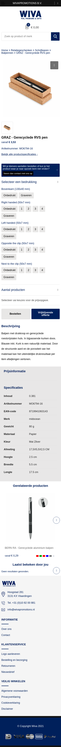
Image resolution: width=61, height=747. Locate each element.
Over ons (6, 629)
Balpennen (7, 52)
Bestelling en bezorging (14, 660)
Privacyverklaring (10, 696)
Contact (5, 635)
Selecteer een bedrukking (19, 182)
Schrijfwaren (42, 50)
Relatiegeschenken (21, 50)
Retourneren (8, 665)
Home (4, 50)
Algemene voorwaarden (14, 690)
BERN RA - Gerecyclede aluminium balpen (29, 547)
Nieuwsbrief (7, 671)
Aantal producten (13, 290)
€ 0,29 (11, 555)
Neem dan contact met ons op (18, 173)
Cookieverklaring (10, 702)
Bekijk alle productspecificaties (19, 154)
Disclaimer (7, 708)
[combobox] (26, 36)
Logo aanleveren (10, 653)
